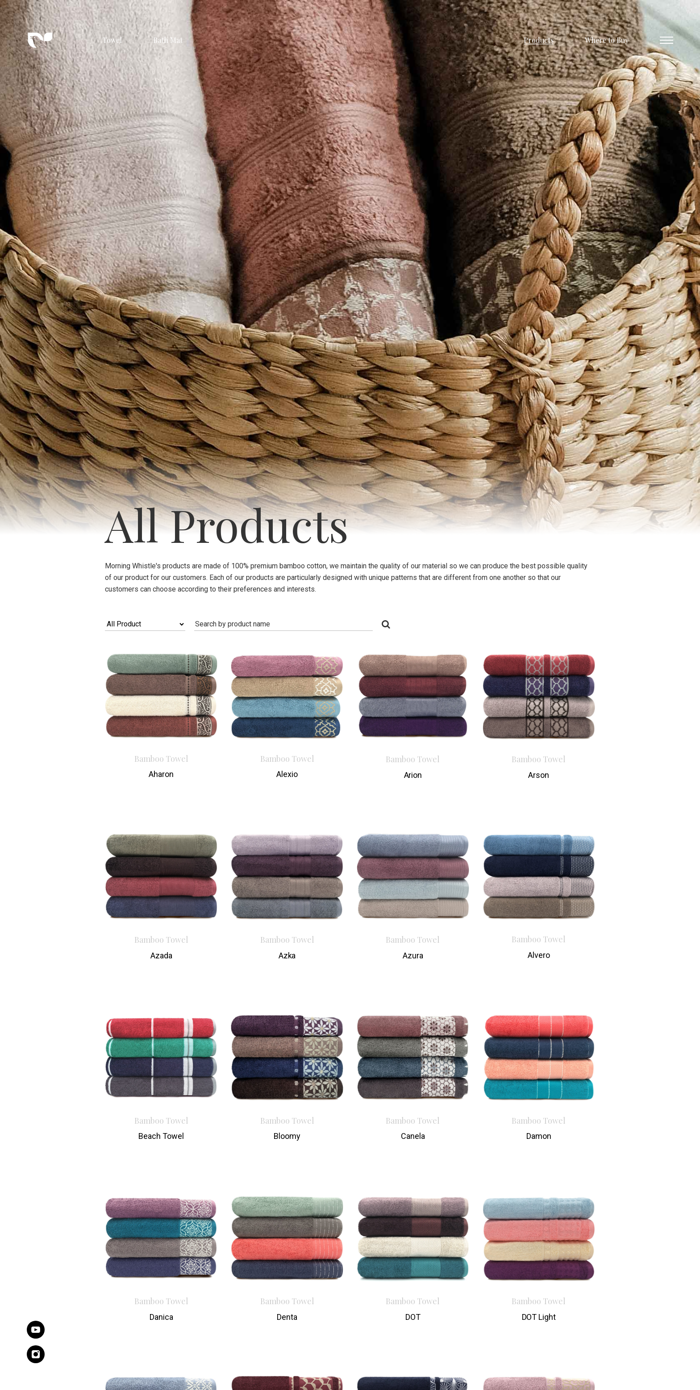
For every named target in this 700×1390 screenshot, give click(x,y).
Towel (112, 40)
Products (539, 40)
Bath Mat (168, 40)
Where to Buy (607, 40)
